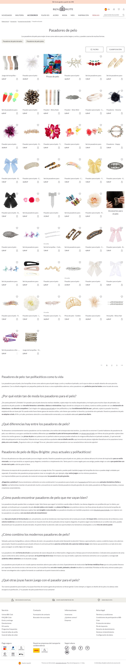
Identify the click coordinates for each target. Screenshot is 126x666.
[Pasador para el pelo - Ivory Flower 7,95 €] (31, 308)
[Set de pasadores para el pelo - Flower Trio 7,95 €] (94, 137)
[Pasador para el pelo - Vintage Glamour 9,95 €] (115, 171)
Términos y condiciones (104, 614)
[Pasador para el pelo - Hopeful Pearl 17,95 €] (73, 274)
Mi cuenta (5, 626)
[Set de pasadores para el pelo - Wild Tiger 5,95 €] (52, 171)
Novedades (7, 15)
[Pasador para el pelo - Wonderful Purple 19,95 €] (11, 137)
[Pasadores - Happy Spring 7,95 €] (115, 137)
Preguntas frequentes (9, 629)
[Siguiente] (122, 365)
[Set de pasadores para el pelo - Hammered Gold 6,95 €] (115, 68)
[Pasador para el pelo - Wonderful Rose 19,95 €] (94, 308)
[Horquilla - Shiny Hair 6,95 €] (115, 308)
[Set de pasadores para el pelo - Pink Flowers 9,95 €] (31, 205)
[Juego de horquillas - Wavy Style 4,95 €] (11, 68)
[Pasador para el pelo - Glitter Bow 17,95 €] (52, 205)
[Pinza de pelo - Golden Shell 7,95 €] (73, 308)
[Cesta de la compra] (123, 9)
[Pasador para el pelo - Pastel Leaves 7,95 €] (11, 308)
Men (72, 15)
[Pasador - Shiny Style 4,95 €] (52, 102)
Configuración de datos (104, 635)
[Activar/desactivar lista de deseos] (17, 56)
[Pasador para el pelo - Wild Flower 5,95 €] (31, 102)
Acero (56, 15)
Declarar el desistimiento (105, 632)
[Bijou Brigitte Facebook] (80, 648)
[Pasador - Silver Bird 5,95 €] (73, 102)
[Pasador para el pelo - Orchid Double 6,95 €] (73, 137)
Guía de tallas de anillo (10, 632)
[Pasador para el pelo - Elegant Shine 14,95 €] (31, 171)
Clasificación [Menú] (115, 49)
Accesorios (32, 15)
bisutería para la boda (102, 510)
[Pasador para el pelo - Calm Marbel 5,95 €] (94, 102)
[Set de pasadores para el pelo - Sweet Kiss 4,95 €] (31, 274)
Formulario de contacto (41, 614)
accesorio (82, 482)
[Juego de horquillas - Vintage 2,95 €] (31, 343)
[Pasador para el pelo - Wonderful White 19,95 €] (31, 68)
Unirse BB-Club (7, 614)
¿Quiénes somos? (71, 617)
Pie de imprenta (101, 626)
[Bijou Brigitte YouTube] (67, 652)
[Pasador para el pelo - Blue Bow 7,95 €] (11, 171)
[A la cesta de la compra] (17, 78)
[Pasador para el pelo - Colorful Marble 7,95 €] (73, 171)
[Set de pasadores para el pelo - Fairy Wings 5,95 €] (11, 274)
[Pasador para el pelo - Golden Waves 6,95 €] (52, 274)
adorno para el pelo (48, 408)
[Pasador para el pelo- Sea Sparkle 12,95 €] (73, 68)
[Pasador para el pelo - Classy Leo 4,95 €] (94, 240)
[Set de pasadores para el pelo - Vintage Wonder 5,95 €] (73, 205)
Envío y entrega (7, 620)
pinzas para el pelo (87, 433)
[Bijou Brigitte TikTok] (67, 648)
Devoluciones (6, 623)
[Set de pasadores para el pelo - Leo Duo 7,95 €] (73, 240)
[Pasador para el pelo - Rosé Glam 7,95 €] (31, 137)
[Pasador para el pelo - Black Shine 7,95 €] (11, 205)
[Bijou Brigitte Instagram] (73, 648)
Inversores (68, 614)
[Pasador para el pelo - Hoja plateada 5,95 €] (11, 240)
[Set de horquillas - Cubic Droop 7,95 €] (52, 240)
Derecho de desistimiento (105, 629)
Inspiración (83, 15)
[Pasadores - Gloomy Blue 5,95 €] (115, 102)
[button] (113, 9)
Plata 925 (45, 15)
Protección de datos (103, 623)
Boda (64, 15)
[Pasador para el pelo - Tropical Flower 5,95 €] (52, 137)
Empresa (68, 620)
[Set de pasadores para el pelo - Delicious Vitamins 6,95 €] (11, 102)
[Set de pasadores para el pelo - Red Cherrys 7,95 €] (94, 68)
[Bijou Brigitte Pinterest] (87, 648)
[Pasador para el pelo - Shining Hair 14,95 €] (52, 308)
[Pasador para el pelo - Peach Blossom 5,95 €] (94, 205)
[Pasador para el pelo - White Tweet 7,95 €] (94, 274)
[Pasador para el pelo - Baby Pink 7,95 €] (115, 240)
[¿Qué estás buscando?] (113, 15)
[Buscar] (123, 14)
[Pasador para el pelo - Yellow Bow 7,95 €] (94, 171)
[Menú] (94, 49)
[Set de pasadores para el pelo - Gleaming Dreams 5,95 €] (31, 240)
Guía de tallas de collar (10, 635)
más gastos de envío (61, 663)
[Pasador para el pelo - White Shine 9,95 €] (115, 274)
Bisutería (19, 15)
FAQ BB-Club (6, 617)
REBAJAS (95, 15)
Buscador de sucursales (41, 617)
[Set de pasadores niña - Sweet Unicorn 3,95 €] (11, 343)
